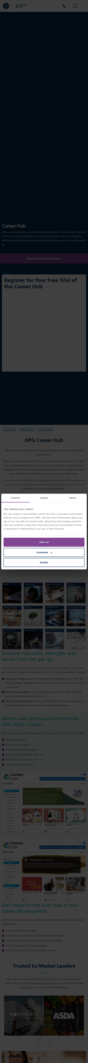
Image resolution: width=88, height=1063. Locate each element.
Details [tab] (44, 497)
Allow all (44, 542)
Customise (44, 552)
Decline (44, 562)
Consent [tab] (15, 497)
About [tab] (72, 497)
